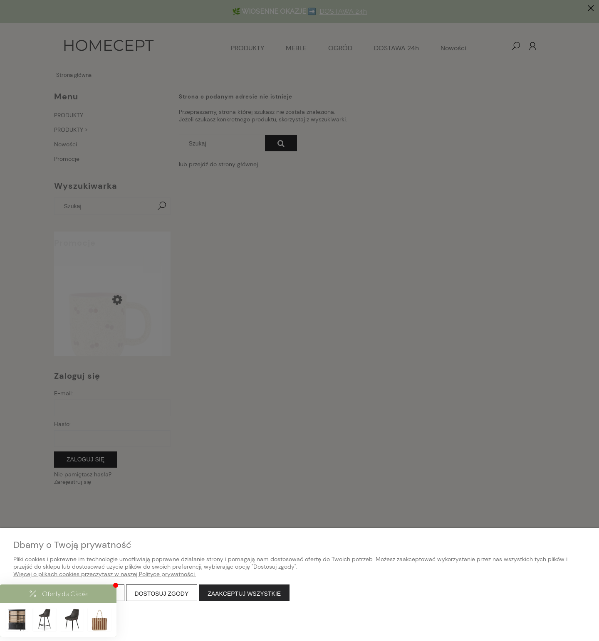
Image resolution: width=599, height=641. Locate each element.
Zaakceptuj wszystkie (244, 593)
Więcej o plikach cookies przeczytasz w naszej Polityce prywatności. (104, 574)
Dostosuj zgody (162, 593)
